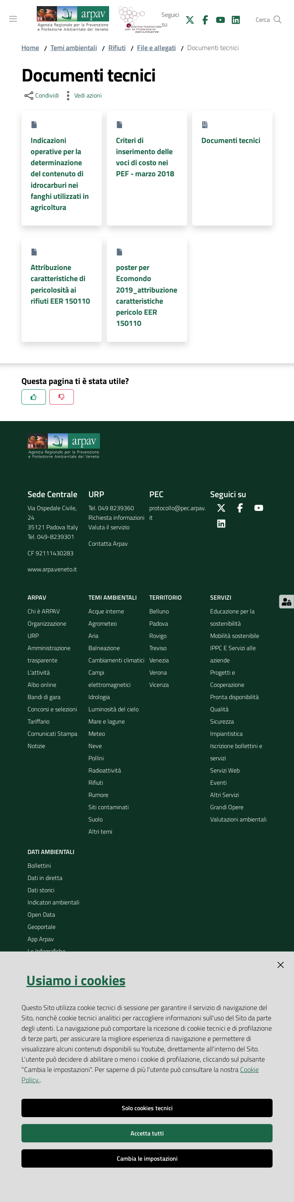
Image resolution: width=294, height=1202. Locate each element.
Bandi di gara (44, 696)
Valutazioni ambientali (238, 819)
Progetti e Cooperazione (227, 678)
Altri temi (100, 831)
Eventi (218, 782)
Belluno (159, 611)
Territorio (165, 597)
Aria (93, 635)
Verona (158, 672)
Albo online (42, 684)
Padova (158, 623)
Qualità (219, 709)
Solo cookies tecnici (147, 1108)
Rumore (98, 794)
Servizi (220, 597)
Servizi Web (225, 770)
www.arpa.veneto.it (52, 569)
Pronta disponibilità (234, 696)
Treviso (158, 647)
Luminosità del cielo (113, 709)
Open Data (41, 914)
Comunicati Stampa (52, 733)
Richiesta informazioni (116, 517)
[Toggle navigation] (13, 18)
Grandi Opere (226, 807)
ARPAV (37, 597)
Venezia (159, 660)
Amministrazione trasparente (49, 654)
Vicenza (159, 684)
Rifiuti (117, 47)
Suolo (95, 819)
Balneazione (104, 647)
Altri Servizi (224, 794)
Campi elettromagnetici (109, 678)
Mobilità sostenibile (234, 635)
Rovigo (158, 635)
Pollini (96, 758)
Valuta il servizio (108, 527)
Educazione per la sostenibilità (232, 617)
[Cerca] (277, 19)
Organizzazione (47, 623)
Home (30, 47)
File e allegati (156, 47)
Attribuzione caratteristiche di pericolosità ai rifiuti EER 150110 (60, 284)
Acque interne (106, 611)
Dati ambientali (51, 851)
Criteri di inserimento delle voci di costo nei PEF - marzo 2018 (145, 157)
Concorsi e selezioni (52, 709)
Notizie (36, 745)
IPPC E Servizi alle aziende (233, 654)
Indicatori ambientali (53, 902)
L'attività (39, 672)
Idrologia (99, 696)
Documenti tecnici (230, 140)
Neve (95, 745)
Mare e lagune (106, 721)
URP (33, 635)
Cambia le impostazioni (147, 1158)
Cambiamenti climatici (116, 660)
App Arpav (41, 938)
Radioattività (104, 770)
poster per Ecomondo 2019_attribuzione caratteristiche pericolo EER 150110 (146, 295)
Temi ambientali (74, 47)
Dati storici (41, 890)
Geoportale (42, 926)
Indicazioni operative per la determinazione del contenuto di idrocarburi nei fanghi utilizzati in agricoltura (60, 173)
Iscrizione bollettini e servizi (236, 752)
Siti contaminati (108, 807)
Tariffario (38, 721)
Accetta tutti (147, 1133)
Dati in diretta (45, 877)
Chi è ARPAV (44, 611)
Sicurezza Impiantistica (226, 727)
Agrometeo (102, 623)
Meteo (96, 733)
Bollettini (39, 865)
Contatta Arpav (108, 543)
